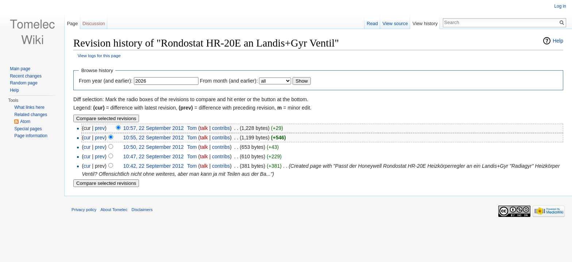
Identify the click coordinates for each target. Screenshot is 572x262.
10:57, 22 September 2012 (153, 128)
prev (100, 128)
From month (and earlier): (229, 81)
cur (87, 137)
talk (204, 128)
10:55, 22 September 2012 (153, 137)
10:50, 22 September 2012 (153, 147)
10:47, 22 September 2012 (153, 156)
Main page (20, 68)
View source (395, 23)
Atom (25, 121)
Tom (192, 128)
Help (558, 41)
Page (72, 23)
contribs (221, 128)
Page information (30, 135)
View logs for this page (99, 55)
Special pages (28, 128)
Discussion (93, 23)
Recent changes (26, 76)
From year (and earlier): (105, 81)
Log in (560, 6)
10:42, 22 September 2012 (153, 166)
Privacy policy (84, 209)
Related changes (30, 114)
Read (372, 23)
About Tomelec (114, 209)
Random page (23, 83)
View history (425, 23)
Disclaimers (142, 209)
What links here (29, 107)
